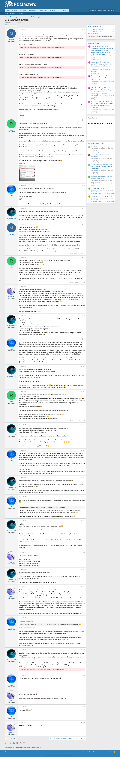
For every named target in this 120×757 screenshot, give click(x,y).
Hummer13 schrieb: (25, 621)
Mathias (8, 22)
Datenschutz (92, 751)
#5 (84, 224)
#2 (84, 120)
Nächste (13, 26)
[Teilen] (82, 30)
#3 (84, 185)
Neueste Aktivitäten (10, 13)
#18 (84, 569)
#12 (84, 425)
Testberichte (32, 10)
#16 (84, 521)
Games (14, 10)
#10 (84, 366)
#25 (84, 722)
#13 (84, 450)
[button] (58, 10)
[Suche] (111, 10)
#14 (84, 477)
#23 (84, 691)
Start (111, 751)
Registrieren (20, 13)
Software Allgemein (96, 59)
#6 (84, 257)
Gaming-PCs (43, 10)
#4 (84, 208)
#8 (84, 315)
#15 (84, 497)
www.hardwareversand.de (27, 202)
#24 (84, 707)
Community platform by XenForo (60, 755)
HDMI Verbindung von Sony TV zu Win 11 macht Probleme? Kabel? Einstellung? (101, 166)
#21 (84, 650)
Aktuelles (63, 10)
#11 (84, 391)
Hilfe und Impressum (102, 751)
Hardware (23, 10)
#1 (84, 29)
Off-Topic (93, 99)
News (8, 10)
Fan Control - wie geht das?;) (100, 147)
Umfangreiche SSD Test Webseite (101, 196)
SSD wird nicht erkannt (98, 188)
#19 (84, 586)
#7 (84, 286)
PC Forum (53, 10)
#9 (84, 339)
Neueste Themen (94, 43)
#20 (84, 618)
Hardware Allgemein (96, 152)
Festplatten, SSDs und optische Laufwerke (102, 193)
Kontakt (85, 751)
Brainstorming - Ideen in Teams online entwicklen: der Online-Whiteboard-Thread (100, 78)
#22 (84, 675)
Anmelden (51, 47)
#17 (84, 552)
